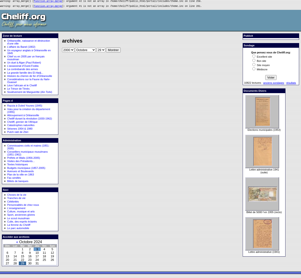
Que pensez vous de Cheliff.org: (271, 53)
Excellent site (262, 58)
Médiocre (259, 70)
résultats (291, 84)
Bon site (259, 62)
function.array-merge (48, 1)
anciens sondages (273, 84)
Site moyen (261, 66)
